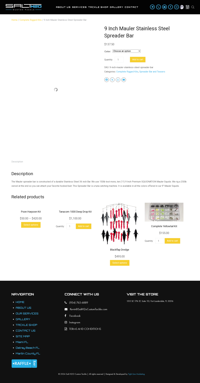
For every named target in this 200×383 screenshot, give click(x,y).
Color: (107, 51)
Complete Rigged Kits (31, 20)
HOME (20, 302)
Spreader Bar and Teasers (152, 71)
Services (79, 7)
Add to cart (137, 59)
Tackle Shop (98, 7)
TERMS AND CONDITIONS (83, 329)
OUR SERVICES (27, 313)
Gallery (116, 7)
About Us (63, 7)
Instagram (72, 322)
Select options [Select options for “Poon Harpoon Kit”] (31, 224)
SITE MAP (23, 336)
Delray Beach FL (27, 347)
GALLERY (23, 319)
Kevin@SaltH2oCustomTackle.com (86, 309)
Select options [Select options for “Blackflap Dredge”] (119, 262)
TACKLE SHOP (26, 325)
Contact (131, 7)
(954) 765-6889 (76, 302)
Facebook (72, 316)
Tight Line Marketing (136, 374)
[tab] (17, 161)
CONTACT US (25, 330)
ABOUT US (23, 307)
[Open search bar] (192, 7)
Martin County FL (28, 353)
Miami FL (22, 342)
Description (17, 161)
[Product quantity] (119, 59)
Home (14, 20)
